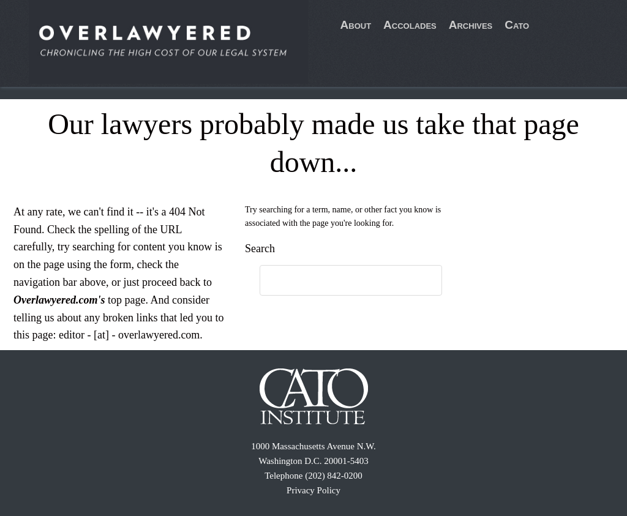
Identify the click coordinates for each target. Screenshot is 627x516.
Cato (517, 24)
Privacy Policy (313, 490)
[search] (338, 281)
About (356, 24)
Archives (471, 24)
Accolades (410, 24)
